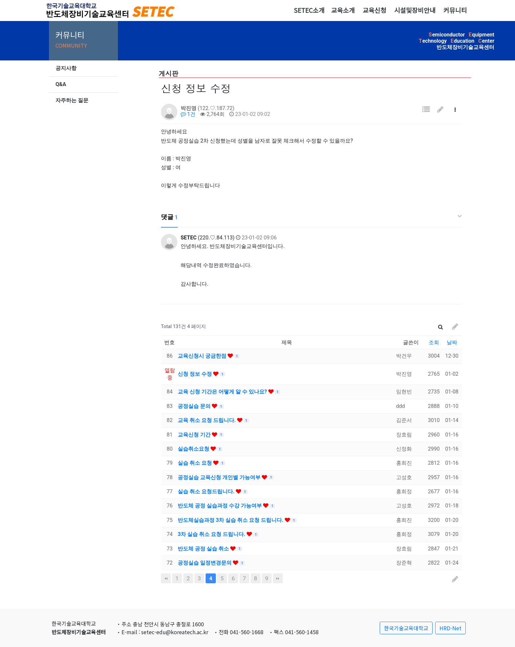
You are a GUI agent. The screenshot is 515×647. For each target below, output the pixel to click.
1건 (188, 114)
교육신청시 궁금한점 (203, 356)
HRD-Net (450, 628)
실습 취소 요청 (195, 463)
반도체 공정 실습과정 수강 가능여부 (220, 505)
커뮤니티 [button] (455, 10)
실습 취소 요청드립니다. (207, 491)
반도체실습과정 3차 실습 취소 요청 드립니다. (231, 520)
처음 (166, 578)
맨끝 (278, 578)
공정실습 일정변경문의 (205, 563)
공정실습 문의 (195, 406)
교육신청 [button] (374, 10)
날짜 (452, 342)
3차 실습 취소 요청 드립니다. (212, 534)
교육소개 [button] (343, 10)
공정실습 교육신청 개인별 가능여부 (220, 477)
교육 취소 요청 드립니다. (207, 420)
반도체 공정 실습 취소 (204, 549)
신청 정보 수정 (195, 374)
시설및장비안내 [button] (415, 10)
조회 (434, 342)
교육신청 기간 (195, 435)
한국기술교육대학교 (406, 628)
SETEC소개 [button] (309, 10)
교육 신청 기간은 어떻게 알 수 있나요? (223, 392)
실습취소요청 (194, 449)
